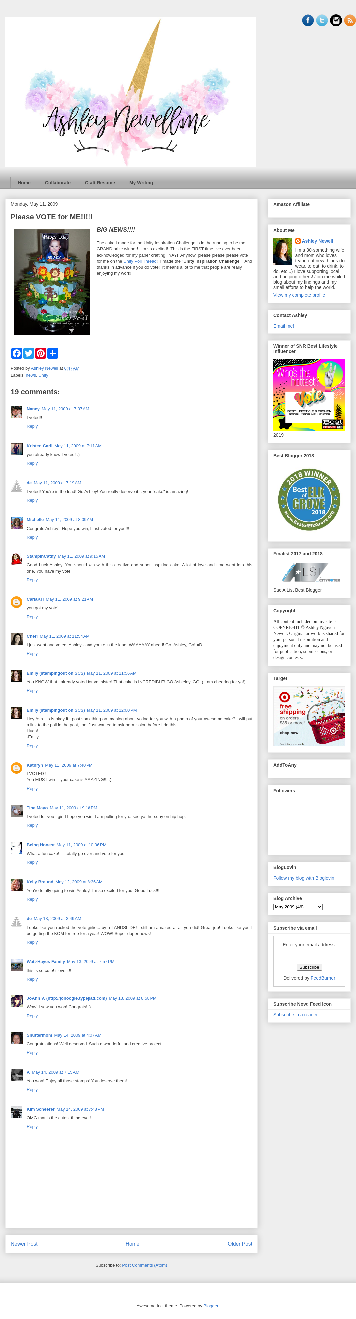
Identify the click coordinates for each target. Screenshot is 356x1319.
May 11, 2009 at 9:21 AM (69, 599)
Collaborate (58, 182)
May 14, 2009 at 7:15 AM (55, 1072)
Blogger (210, 1305)
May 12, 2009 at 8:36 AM (79, 881)
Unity (43, 375)
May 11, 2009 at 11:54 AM (64, 636)
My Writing (141, 182)
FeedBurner (323, 978)
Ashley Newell (317, 241)
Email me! (283, 326)
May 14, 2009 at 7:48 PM (80, 1109)
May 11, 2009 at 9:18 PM (73, 807)
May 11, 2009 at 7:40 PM (68, 765)
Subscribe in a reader (295, 1014)
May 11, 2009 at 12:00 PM (112, 710)
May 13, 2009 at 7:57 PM (90, 961)
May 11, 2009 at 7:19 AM (57, 482)
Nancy (33, 408)
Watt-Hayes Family (46, 961)
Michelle (35, 519)
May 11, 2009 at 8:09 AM (69, 519)
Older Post (240, 1244)
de (29, 482)
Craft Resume (100, 182)
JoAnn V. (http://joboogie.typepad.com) (67, 998)
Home (24, 182)
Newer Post (24, 1244)
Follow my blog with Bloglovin (303, 878)
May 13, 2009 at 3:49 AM (57, 918)
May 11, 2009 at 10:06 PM (82, 844)
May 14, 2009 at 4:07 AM (78, 1035)
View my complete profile (299, 295)
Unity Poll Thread (139, 261)
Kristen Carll (39, 445)
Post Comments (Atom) (144, 1265)
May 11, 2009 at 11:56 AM (112, 673)
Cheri (32, 636)
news (31, 375)
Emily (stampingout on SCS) (56, 673)
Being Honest (41, 844)
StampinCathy (41, 556)
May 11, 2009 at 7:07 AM (65, 408)
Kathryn (35, 765)
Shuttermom (39, 1035)
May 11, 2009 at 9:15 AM (81, 556)
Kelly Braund (40, 881)
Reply (32, 426)
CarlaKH (35, 599)
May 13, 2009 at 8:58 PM (132, 998)
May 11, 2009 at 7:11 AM (78, 445)
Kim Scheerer (41, 1109)
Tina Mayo (37, 807)
